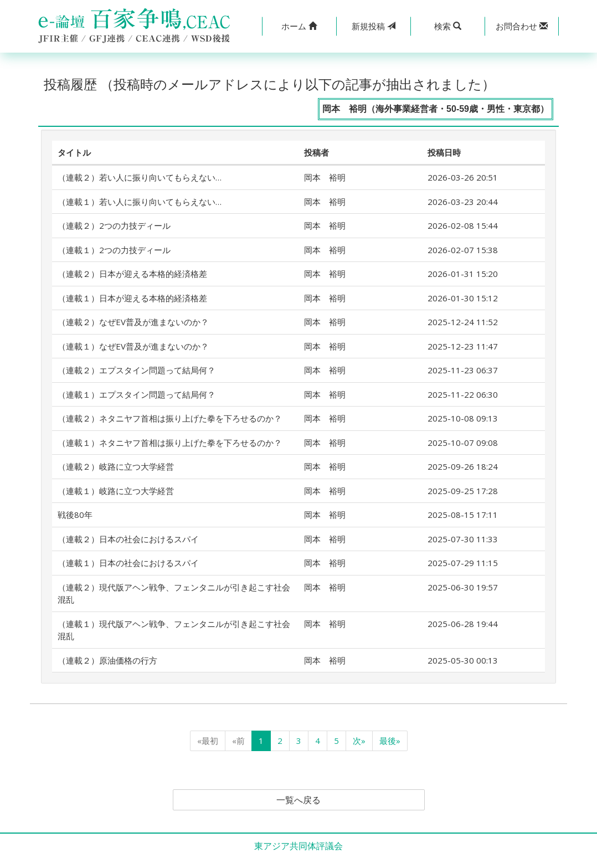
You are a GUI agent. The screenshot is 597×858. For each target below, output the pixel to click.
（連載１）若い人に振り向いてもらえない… (140, 201)
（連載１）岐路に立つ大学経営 (116, 490)
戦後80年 (75, 514)
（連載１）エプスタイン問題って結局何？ (136, 394)
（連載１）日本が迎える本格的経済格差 (132, 298)
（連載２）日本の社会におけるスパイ (128, 538)
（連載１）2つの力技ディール (114, 249)
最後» (389, 740)
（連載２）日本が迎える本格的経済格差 (132, 273)
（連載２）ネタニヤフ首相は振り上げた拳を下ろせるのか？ (170, 418)
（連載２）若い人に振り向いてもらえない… (140, 177)
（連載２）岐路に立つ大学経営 (116, 466)
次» (359, 740)
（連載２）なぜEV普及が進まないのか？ (133, 321)
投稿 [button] (373, 26)
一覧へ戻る (298, 800)
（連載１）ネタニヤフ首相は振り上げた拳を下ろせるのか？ (170, 442)
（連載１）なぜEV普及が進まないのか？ (133, 346)
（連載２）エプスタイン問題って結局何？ (136, 370)
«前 (238, 740)
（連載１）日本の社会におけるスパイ (128, 562)
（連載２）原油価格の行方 (107, 660)
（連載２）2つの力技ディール (114, 225)
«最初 (207, 740)
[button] (299, 26)
